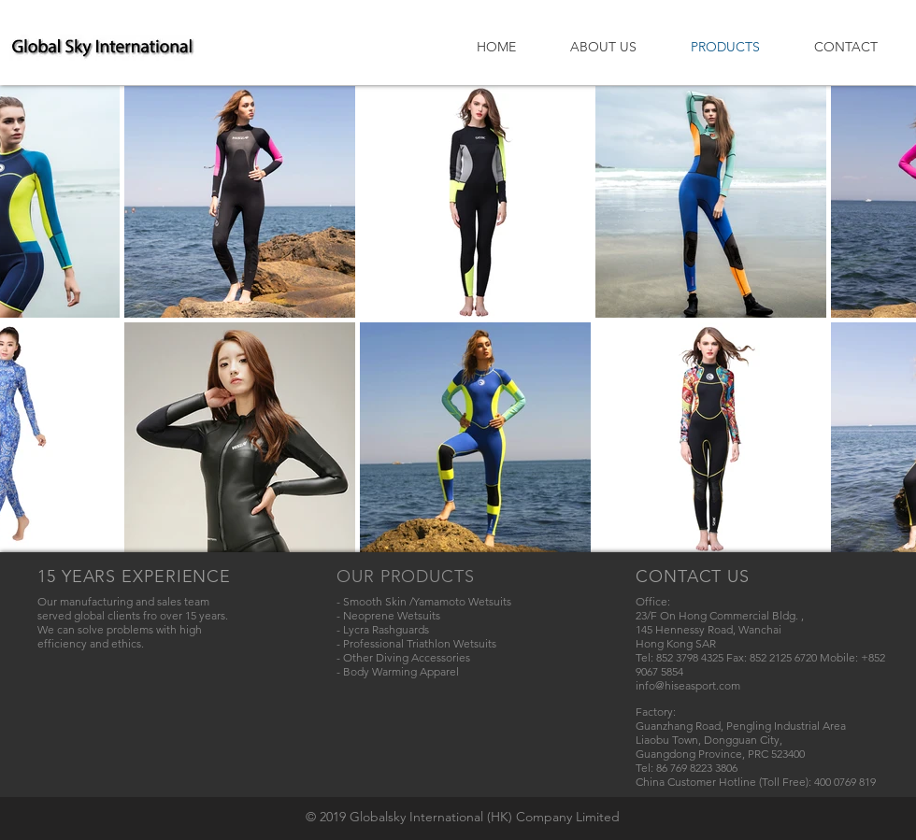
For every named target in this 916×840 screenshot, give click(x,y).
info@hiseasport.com (688, 685)
